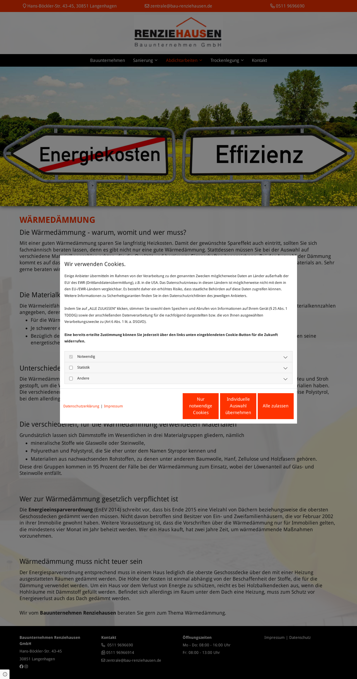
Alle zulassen (268, 406)
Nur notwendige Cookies (162, 406)
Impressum (113, 406)
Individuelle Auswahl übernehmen (214, 406)
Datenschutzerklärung (81, 406)
